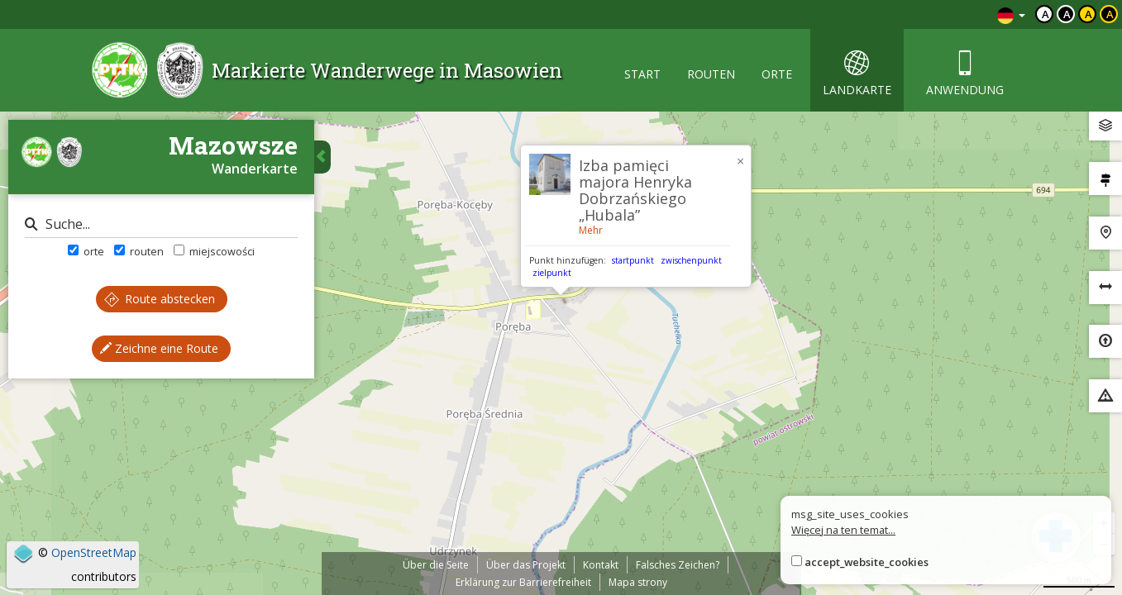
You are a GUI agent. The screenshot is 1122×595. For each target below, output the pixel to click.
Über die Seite (436, 565)
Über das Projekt (526, 565)
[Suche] (161, 224)
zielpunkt (551, 272)
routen (711, 74)
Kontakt (600, 565)
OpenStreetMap (93, 552)
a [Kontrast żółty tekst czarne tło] (1110, 14)
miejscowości (214, 251)
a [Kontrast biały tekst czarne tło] (1067, 14)
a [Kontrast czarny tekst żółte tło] (1088, 14)
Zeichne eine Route (159, 348)
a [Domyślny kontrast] (1045, 14)
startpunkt (633, 260)
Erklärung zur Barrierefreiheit (523, 582)
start (642, 74)
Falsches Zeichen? (677, 565)
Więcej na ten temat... (843, 529)
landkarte (857, 74)
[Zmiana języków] (1011, 14)
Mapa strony (638, 582)
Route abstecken (159, 299)
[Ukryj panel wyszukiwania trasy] (322, 157)
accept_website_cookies (866, 562)
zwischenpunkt (691, 260)
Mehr (591, 230)
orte (777, 74)
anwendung (965, 74)
